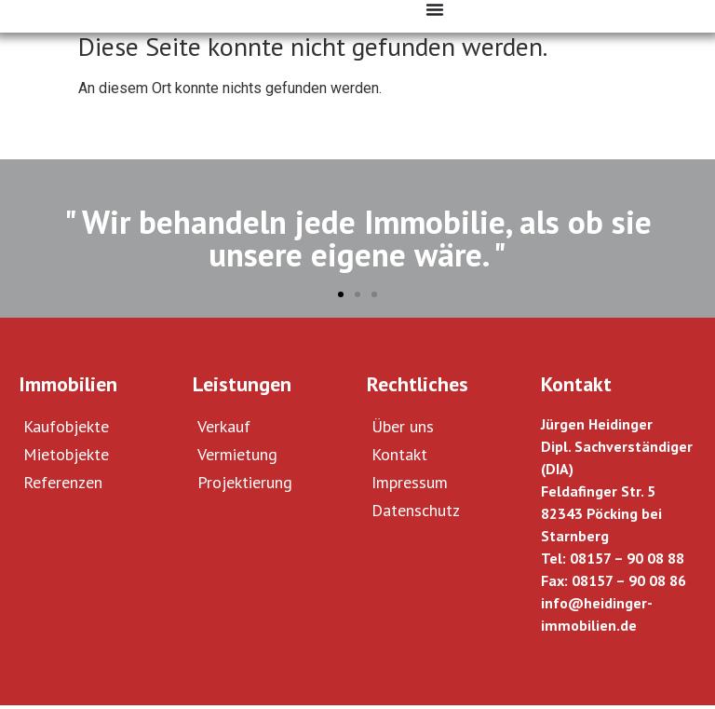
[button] (341, 298)
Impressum (409, 486)
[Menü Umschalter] (434, 9)
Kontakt (399, 458)
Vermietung (237, 458)
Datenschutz (415, 514)
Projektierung (244, 486)
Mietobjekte (66, 458)
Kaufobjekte (66, 430)
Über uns (402, 430)
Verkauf (223, 430)
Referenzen (62, 486)
